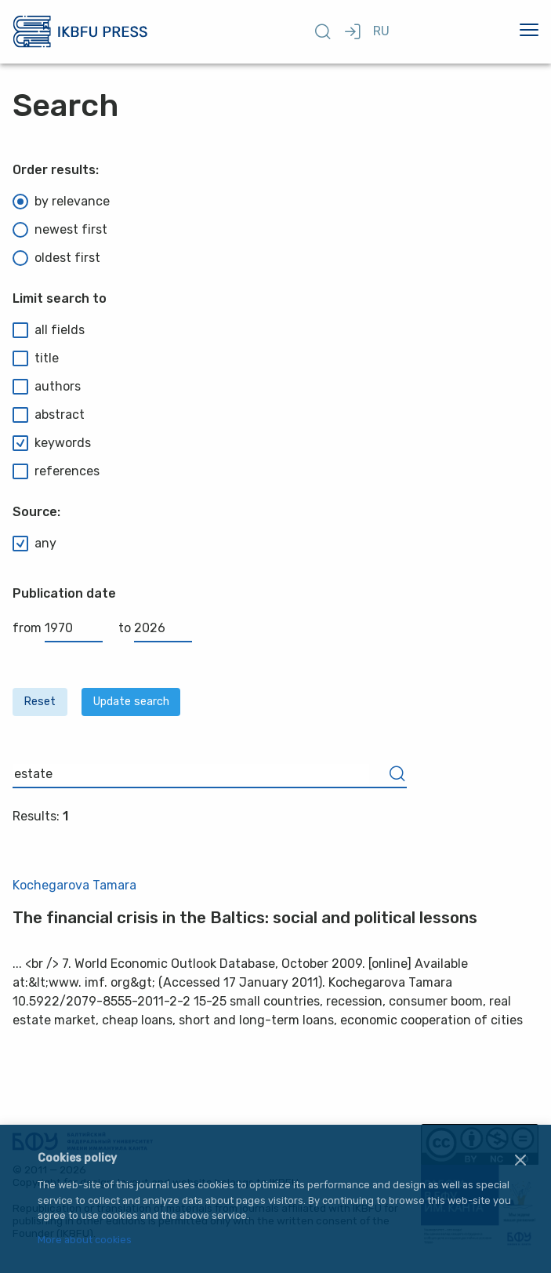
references (56, 471)
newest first (60, 230)
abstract (49, 415)
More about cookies (85, 1240)
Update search (131, 701)
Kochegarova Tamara (74, 885)
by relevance (61, 201)
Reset (40, 701)
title (36, 358)
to (155, 627)
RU (381, 31)
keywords (52, 443)
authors (47, 387)
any (34, 543)
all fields (49, 330)
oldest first (56, 258)
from (58, 627)
